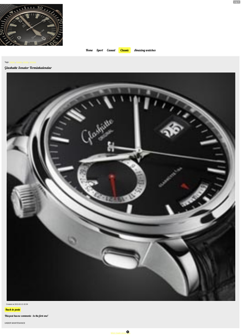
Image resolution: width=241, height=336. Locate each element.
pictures (33, 62)
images (19, 62)
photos (26, 62)
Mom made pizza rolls (120, 333)
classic (12, 62)
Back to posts (12, 309)
